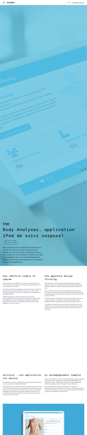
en (68, 2)
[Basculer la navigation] (4, 2)
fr (70, 2)
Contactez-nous (78, 2)
